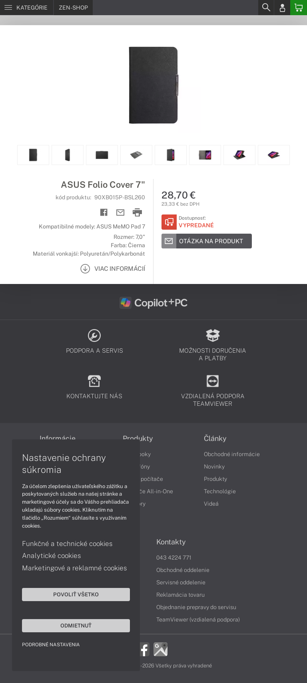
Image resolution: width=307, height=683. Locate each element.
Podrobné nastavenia (51, 644)
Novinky (214, 466)
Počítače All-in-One (148, 491)
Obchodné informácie (232, 454)
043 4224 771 (173, 557)
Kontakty (171, 542)
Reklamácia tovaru (180, 595)
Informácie (58, 438)
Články (215, 438)
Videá (211, 503)
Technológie (220, 491)
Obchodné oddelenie (182, 570)
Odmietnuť (76, 625)
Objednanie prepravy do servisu (196, 607)
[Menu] (26, 7)
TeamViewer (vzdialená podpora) (198, 619)
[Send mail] (120, 212)
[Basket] (298, 7)
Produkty (138, 438)
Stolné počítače (143, 479)
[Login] (282, 7)
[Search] (266, 7)
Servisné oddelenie (180, 582)
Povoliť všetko (76, 594)
